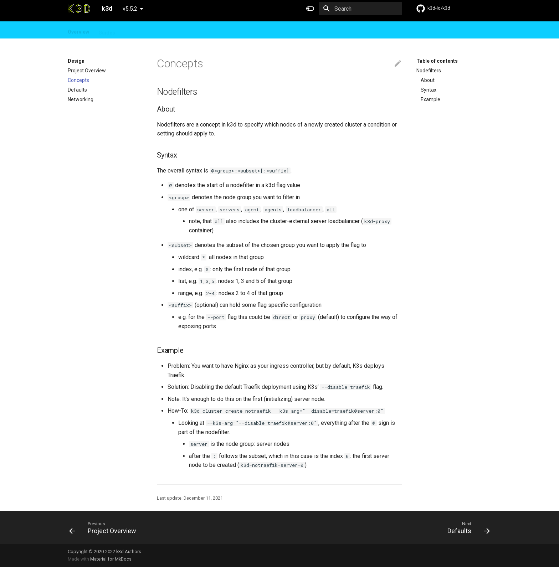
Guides (106, 30)
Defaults (77, 90)
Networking (80, 99)
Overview (78, 30)
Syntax (428, 90)
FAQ (155, 30)
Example (430, 99)
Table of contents (437, 61)
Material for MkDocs (111, 559)
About (428, 80)
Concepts (78, 80)
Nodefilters (428, 70)
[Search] (360, 8)
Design (132, 30)
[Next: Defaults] (466, 527)
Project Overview (87, 70)
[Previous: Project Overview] (104, 527)
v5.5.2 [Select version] (130, 8)
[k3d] (79, 8)
